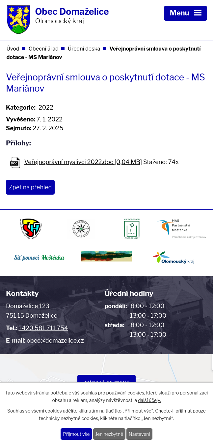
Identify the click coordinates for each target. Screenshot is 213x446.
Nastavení (139, 434)
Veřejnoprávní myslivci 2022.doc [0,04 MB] (83, 162)
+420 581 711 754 (43, 328)
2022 (46, 107)
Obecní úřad (44, 48)
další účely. (149, 400)
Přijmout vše (76, 434)
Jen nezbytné (109, 434)
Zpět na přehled (30, 187)
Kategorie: (21, 107)
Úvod (12, 48)
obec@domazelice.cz (55, 340)
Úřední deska (84, 48)
